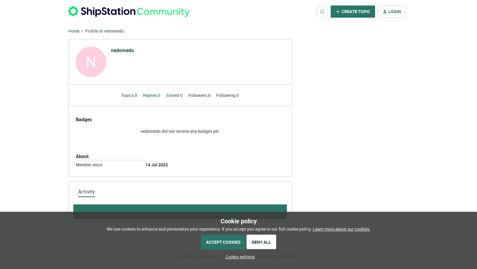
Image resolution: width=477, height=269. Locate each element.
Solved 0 (174, 95)
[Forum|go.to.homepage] (129, 11)
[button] (353, 11)
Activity (86, 191)
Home (73, 31)
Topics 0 (129, 95)
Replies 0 (152, 95)
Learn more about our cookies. (342, 229)
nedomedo (122, 50)
